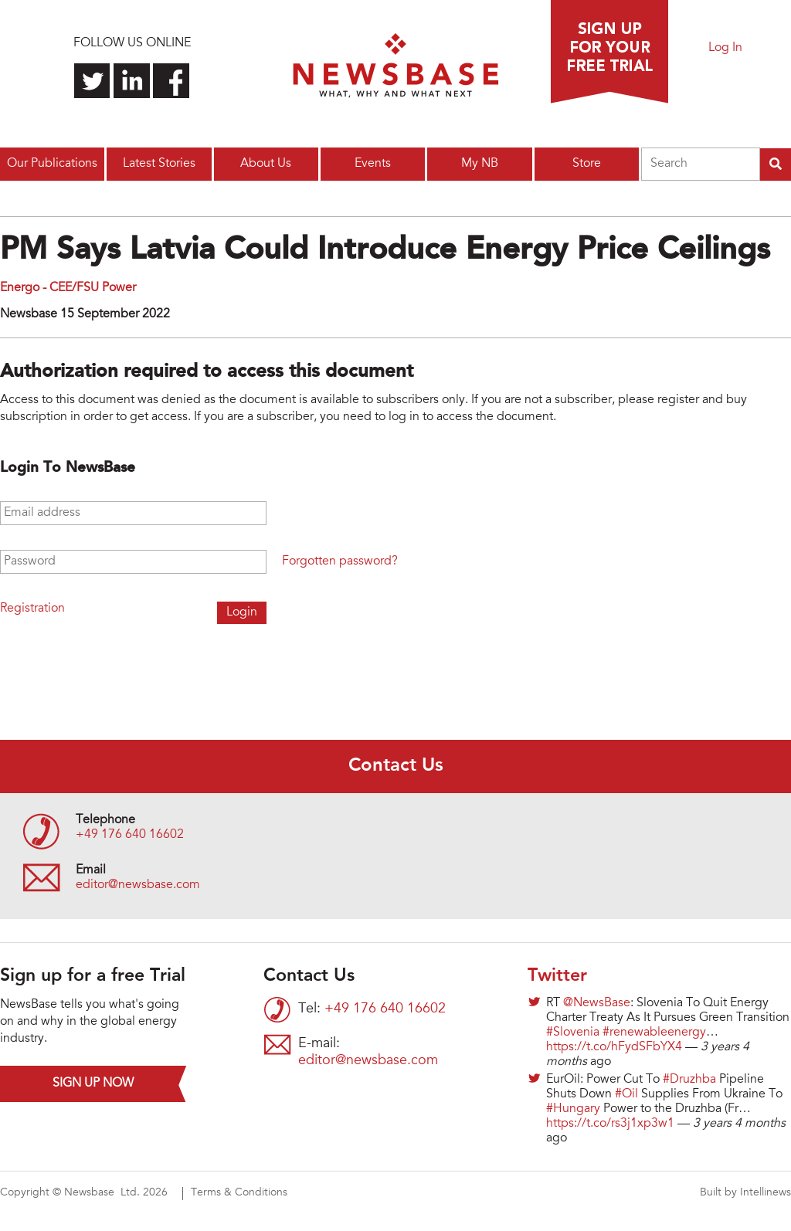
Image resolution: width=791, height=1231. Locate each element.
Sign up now (93, 1083)
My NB (479, 164)
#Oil (626, 1094)
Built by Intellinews (745, 1193)
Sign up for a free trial (609, 51)
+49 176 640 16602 (130, 835)
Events (373, 164)
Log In (725, 48)
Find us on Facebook (171, 80)
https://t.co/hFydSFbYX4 (614, 1047)
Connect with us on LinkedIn (132, 80)
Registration (32, 608)
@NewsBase (596, 1003)
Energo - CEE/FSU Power (68, 288)
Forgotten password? (340, 561)
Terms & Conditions (239, 1193)
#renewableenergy (654, 1032)
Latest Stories (159, 164)
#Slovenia (572, 1032)
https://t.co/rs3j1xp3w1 (610, 1123)
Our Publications (52, 164)
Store (586, 164)
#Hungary (573, 1109)
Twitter (557, 976)
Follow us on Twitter (92, 80)
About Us (265, 164)
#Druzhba (689, 1079)
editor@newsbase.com (138, 885)
